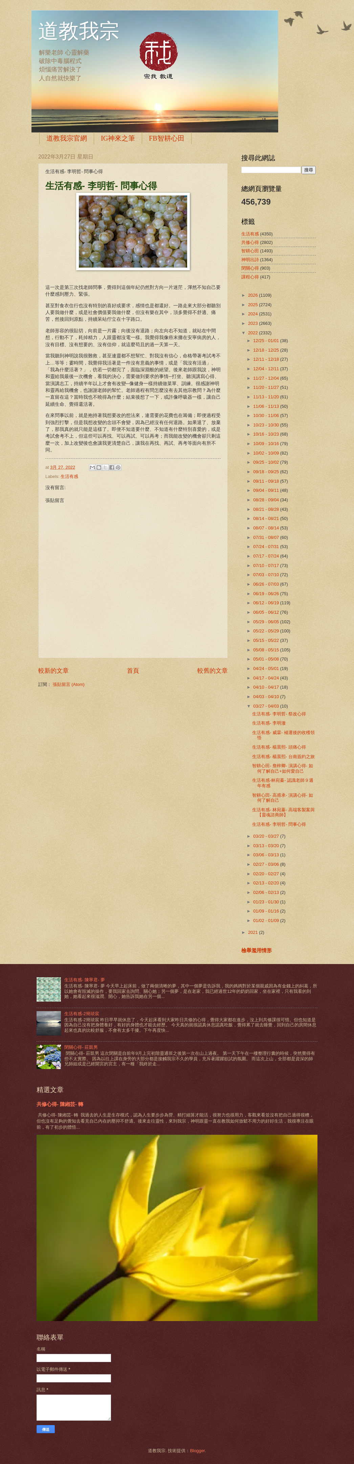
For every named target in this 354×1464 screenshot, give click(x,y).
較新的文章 (53, 670)
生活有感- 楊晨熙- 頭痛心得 (279, 747)
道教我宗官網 (66, 138)
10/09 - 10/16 (266, 443)
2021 (253, 932)
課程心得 (250, 276)
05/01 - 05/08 (266, 659)
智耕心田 (250, 250)
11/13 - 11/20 (266, 396)
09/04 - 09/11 (266, 490)
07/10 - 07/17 (266, 565)
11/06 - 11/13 (266, 406)
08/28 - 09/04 (266, 499)
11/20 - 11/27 (266, 387)
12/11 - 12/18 (266, 359)
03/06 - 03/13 (266, 854)
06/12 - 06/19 (266, 602)
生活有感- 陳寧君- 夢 (84, 979)
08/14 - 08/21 (266, 518)
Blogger (197, 1450)
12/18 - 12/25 (266, 350)
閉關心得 (250, 268)
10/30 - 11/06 (266, 415)
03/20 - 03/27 (266, 836)
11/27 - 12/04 (266, 378)
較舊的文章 (212, 670)
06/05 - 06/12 (266, 612)
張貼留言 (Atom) (69, 684)
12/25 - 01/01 (266, 340)
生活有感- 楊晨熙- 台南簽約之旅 (283, 756)
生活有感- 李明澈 (269, 723)
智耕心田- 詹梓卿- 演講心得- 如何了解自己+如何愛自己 (282, 768)
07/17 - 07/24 (266, 556)
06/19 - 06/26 (266, 593)
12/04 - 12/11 (266, 368)
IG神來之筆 (118, 138)
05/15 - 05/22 (266, 640)
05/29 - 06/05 (266, 621)
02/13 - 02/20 (266, 882)
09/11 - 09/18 (266, 481)
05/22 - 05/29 (266, 630)
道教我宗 (78, 31)
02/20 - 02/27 (266, 873)
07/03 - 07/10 (266, 574)
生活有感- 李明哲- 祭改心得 (279, 713)
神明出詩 (250, 259)
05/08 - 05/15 (266, 649)
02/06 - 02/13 (266, 892)
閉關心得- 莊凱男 (81, 1047)
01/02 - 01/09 (266, 920)
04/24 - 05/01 (266, 668)
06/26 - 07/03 (266, 584)
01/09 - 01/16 (266, 911)
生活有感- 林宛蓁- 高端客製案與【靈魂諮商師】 (283, 812)
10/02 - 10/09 (266, 453)
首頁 (133, 670)
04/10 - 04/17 (266, 687)
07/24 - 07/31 (266, 546)
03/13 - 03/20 (266, 845)
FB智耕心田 (166, 138)
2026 (253, 295)
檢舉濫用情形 (256, 950)
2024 (253, 313)
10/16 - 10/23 (266, 434)
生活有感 (69, 476)
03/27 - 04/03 (266, 706)
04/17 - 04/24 (266, 678)
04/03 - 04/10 (266, 696)
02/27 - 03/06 (266, 864)
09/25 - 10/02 (266, 462)
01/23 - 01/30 (266, 901)
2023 (253, 323)
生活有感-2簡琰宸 (81, 1013)
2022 (253, 332)
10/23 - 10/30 (266, 424)
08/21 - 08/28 (266, 509)
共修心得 (250, 242)
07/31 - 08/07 (266, 537)
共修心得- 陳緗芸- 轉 (60, 1104)
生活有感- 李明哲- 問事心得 (279, 824)
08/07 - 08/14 (266, 527)
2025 (253, 304)
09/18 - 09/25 (266, 471)
